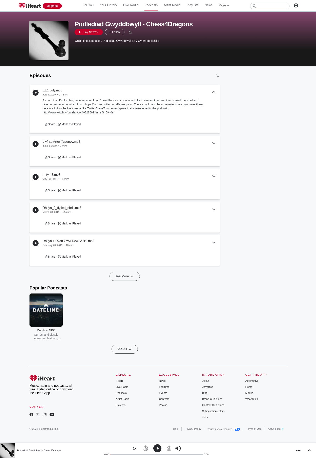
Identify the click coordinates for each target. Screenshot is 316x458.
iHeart (119, 380)
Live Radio (130, 5)
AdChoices (275, 428)
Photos (163, 405)
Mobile (249, 392)
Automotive (251, 380)
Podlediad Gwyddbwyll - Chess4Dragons (39, 450)
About (205, 380)
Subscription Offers (213, 411)
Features (164, 386)
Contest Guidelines (213, 405)
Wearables (251, 398)
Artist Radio (172, 5)
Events (163, 392)
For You (88, 5)
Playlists (192, 5)
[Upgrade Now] (52, 6)
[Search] (270, 6)
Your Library (108, 5)
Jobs (205, 417)
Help (176, 428)
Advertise (207, 386)
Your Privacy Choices (223, 429)
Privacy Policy (193, 428)
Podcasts (151, 5)
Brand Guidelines (212, 398)
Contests (164, 398)
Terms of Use (254, 428)
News (208, 5)
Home (248, 386)
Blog (205, 392)
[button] (130, 32)
